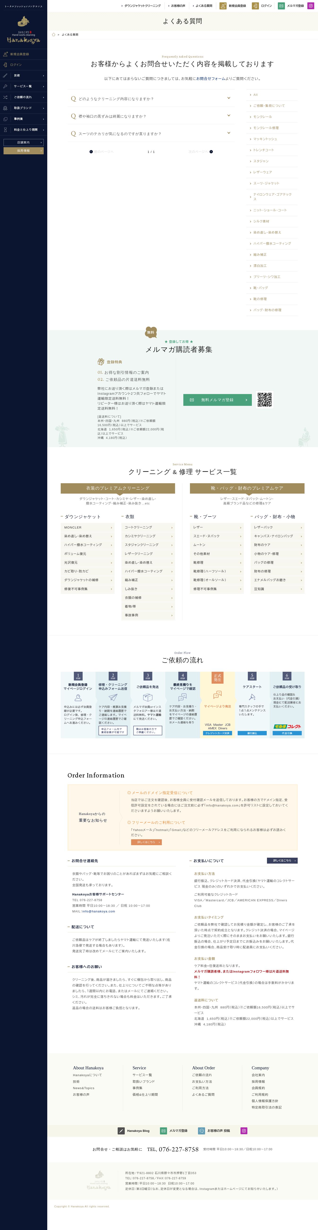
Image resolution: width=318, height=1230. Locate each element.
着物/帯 (130, 606)
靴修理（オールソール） (209, 580)
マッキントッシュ (265, 139)
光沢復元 (71, 562)
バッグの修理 (264, 562)
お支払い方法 (202, 1081)
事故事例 (131, 615)
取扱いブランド (144, 1081)
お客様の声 (178, 6)
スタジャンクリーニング (142, 545)
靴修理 (198, 562)
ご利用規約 (260, 1094)
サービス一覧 (142, 1075)
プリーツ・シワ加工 (267, 277)
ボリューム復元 (75, 554)
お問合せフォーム (210, 79)
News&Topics (84, 1088)
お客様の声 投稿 (214, 1130)
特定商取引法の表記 (267, 1107)
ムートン (199, 545)
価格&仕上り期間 (145, 1094)
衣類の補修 (133, 598)
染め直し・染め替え (267, 232)
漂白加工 (260, 266)
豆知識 (259, 589)
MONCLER (73, 527)
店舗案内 (23, 142)
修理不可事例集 (205, 589)
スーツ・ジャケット (266, 183)
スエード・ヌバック (206, 536)
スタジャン (261, 161)
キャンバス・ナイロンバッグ (273, 536)
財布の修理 (262, 571)
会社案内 (258, 1075)
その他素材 (201, 554)
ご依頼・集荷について (269, 106)
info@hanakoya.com (98, 911)
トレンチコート (264, 150)
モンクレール (263, 117)
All (256, 95)
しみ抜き (131, 589)
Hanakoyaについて (87, 1075)
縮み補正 (260, 254)
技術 (76, 1081)
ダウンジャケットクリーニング (143, 6)
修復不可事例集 (76, 589)
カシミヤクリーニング (140, 536)
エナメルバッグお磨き (270, 580)
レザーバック (263, 527)
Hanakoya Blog (133, 1130)
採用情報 (23, 150)
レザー (198, 527)
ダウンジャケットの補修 (81, 580)
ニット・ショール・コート (270, 210)
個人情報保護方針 (265, 1101)
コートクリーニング (138, 527)
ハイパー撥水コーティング (272, 243)
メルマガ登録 (291, 5)
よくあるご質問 (203, 1094)
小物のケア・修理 (266, 554)
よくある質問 (204, 6)
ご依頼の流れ (202, 1075)
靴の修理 (260, 299)
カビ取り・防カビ (76, 571)
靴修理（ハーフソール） (209, 571)
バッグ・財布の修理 (268, 310)
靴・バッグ (261, 288)
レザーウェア (263, 172)
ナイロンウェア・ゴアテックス (273, 197)
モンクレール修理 (266, 128)
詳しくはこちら (146, 842)
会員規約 (258, 1088)
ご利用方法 (200, 1088)
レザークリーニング (139, 554)
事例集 (138, 1088)
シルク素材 (262, 221)
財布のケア (262, 545)
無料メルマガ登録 (217, 400)
